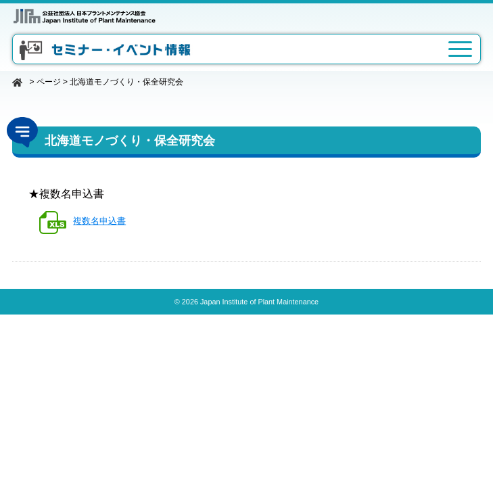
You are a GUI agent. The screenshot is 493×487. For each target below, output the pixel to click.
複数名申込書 (99, 221)
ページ (49, 82)
